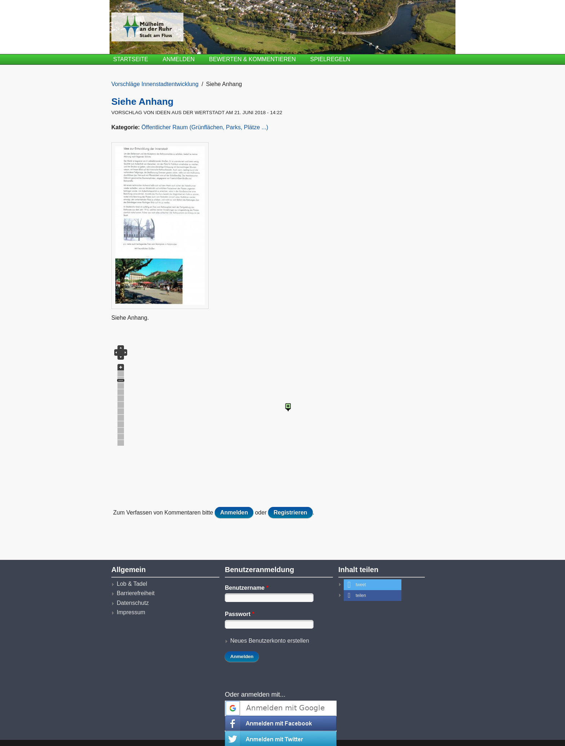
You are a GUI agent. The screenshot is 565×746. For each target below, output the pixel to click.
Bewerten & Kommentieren (252, 59)
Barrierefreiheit (136, 593)
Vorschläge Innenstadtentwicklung (155, 84)
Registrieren (290, 512)
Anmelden (179, 59)
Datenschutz (133, 603)
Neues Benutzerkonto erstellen (269, 641)
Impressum (131, 612)
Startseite (130, 59)
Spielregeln (330, 59)
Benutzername (246, 588)
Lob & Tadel (132, 584)
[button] (372, 584)
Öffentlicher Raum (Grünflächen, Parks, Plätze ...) (205, 127)
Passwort (239, 614)
